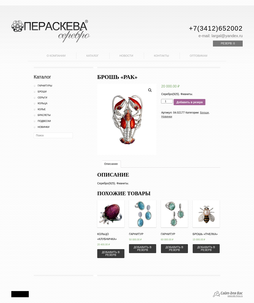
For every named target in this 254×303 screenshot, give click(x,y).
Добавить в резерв (189, 102)
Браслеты (44, 115)
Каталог (92, 55)
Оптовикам (198, 55)
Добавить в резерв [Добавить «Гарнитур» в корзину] (142, 249)
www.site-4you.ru (235, 296)
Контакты (161, 55)
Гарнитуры (45, 85)
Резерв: (228, 43)
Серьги (42, 97)
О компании (56, 55)
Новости (126, 55)
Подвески (44, 121)
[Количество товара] (167, 101)
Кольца (42, 103)
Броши (42, 91)
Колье (42, 109)
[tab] (111, 164)
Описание (111, 163)
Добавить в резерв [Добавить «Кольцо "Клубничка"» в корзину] (111, 253)
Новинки (43, 127)
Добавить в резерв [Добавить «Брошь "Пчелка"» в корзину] (206, 249)
